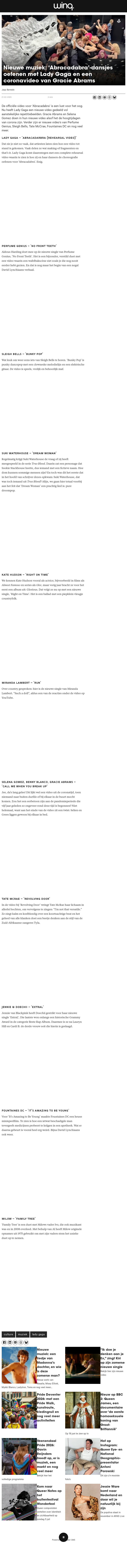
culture (8, 1334)
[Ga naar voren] (63, 6)
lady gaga (38, 1334)
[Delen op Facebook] (94, 97)
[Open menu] (63, 1537)
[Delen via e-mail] (104, 97)
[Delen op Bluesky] (114, 97)
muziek (22, 1334)
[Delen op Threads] (109, 97)
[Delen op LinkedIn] (99, 97)
